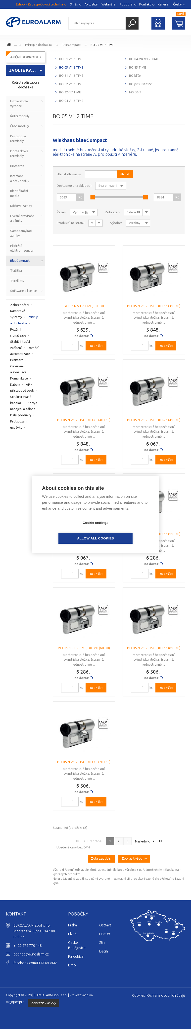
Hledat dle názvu (69, 174)
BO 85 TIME (137, 67)
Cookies (138, 995)
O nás (74, 4)
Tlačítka (16, 270)
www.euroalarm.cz (9, 45)
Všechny (134, 223)
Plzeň (72, 934)
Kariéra (163, 4)
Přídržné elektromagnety (21, 248)
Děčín (103, 951)
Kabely (15, 384)
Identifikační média (19, 193)
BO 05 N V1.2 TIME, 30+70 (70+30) (83, 762)
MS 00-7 (135, 92)
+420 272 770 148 (27, 946)
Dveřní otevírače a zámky (22, 218)
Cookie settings (67, 530)
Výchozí (80, 212)
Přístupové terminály (18, 138)
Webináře (108, 4)
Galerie (133, 212)
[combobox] (25, 70)
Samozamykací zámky (21, 233)
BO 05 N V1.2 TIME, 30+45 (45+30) (153, 420)
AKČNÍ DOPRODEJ (25, 57)
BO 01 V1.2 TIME (71, 59)
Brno (72, 965)
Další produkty (20, 415)
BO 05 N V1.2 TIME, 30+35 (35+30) (153, 306)
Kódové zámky (21, 205)
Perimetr (16, 360)
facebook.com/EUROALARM (35, 963)
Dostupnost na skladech (74, 185)
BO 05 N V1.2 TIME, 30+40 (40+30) (83, 420)
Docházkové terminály (19, 153)
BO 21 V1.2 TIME (71, 75)
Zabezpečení (19, 304)
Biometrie (17, 166)
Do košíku (96, 345)
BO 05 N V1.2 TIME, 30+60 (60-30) (84, 648)
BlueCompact (71, 44)
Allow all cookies (124, 530)
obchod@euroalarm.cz (31, 954)
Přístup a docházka (38, 44)
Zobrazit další (101, 858)
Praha (72, 925)
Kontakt (145, 4)
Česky (177, 4)
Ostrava (105, 925)
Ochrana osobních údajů (166, 995)
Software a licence (23, 290)
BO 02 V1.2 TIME (71, 84)
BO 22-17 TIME (70, 92)
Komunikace (19, 378)
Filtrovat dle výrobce (19, 103)
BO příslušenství (140, 84)
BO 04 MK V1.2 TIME (144, 59)
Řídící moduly (19, 116)
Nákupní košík (178, 23)
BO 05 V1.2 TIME (102, 44)
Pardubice (76, 956)
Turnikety (17, 280)
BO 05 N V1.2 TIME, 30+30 (84, 306)
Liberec (105, 934)
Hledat (132, 23)
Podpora (126, 4)
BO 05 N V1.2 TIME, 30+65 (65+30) (153, 648)
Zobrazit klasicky (43, 1003)
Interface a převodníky (19, 178)
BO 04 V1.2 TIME (71, 100)
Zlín (102, 943)
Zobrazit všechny (134, 858)
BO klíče (135, 75)
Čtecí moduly (19, 126)
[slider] (92, 197)
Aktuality (91, 4)
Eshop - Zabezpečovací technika (39, 4)
